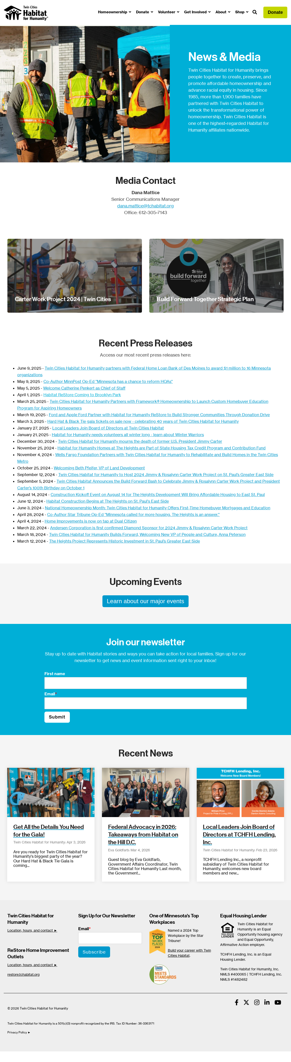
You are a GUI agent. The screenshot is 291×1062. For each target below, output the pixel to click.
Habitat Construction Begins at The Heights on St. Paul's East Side (107, 501)
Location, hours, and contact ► (32, 930)
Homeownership (113, 12)
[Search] (254, 12)
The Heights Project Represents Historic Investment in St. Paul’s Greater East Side (124, 541)
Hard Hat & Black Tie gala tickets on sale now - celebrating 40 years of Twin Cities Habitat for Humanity (143, 421)
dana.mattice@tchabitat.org (145, 205)
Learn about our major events (145, 601)
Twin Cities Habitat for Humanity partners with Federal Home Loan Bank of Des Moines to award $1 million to (146, 368)
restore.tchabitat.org (23, 974)
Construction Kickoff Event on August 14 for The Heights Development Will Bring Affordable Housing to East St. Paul (158, 494)
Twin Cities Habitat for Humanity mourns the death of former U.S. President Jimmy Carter (140, 441)
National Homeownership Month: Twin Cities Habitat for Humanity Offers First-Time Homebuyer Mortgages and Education (157, 507)
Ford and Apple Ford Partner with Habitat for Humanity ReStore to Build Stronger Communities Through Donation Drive (159, 414)
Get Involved (196, 12)
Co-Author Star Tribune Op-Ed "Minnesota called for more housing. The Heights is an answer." (133, 514)
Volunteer (167, 12)
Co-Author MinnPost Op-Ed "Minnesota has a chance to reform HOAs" (108, 381)
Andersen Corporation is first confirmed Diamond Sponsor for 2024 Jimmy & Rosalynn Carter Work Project (149, 527)
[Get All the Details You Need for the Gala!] (51, 792)
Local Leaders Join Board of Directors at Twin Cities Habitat (108, 428)
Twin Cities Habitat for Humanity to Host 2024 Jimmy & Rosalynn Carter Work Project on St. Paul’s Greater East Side (165, 474)
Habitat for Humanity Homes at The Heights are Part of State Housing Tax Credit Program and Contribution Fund (162, 447)
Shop (240, 12)
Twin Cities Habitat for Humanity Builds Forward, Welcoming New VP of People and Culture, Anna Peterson (147, 534)
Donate (143, 12)
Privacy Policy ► (19, 1032)
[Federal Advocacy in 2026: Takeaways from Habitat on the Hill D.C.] (145, 792)
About (221, 12)
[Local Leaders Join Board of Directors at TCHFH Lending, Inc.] (240, 792)
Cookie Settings (20, 1056)
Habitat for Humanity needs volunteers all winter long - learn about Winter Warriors (128, 434)
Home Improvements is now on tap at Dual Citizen (91, 521)
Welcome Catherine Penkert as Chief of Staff (84, 388)
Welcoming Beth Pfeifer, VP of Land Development (99, 467)
